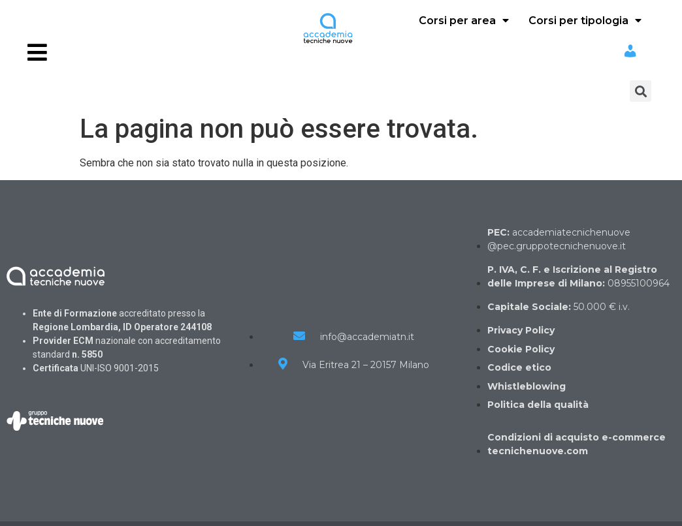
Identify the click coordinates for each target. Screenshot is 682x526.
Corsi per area (464, 20)
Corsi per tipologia (584, 20)
